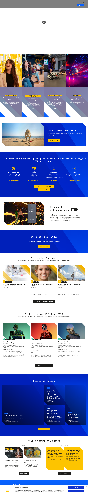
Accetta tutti (75, 480)
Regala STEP (44, 189)
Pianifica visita (61, 5)
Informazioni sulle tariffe (33, 180)
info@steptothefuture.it (74, 180)
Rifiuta (76, 487)
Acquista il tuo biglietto (44, 186)
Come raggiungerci (54, 180)
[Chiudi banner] (86, 479)
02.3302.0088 (74, 176)
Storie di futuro (71, 5)
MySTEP (80, 2)
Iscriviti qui (44, 246)
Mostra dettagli (59, 489)
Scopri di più (54, 140)
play (44, 22)
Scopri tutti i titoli (44, 365)
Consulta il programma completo (44, 301)
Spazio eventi (52, 5)
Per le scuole (44, 5)
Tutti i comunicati (64, 473)
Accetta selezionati (75, 484)
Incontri (37, 5)
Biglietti (80, 5)
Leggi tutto (44, 429)
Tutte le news (23, 473)
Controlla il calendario (14, 180)
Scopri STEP (31, 5)
